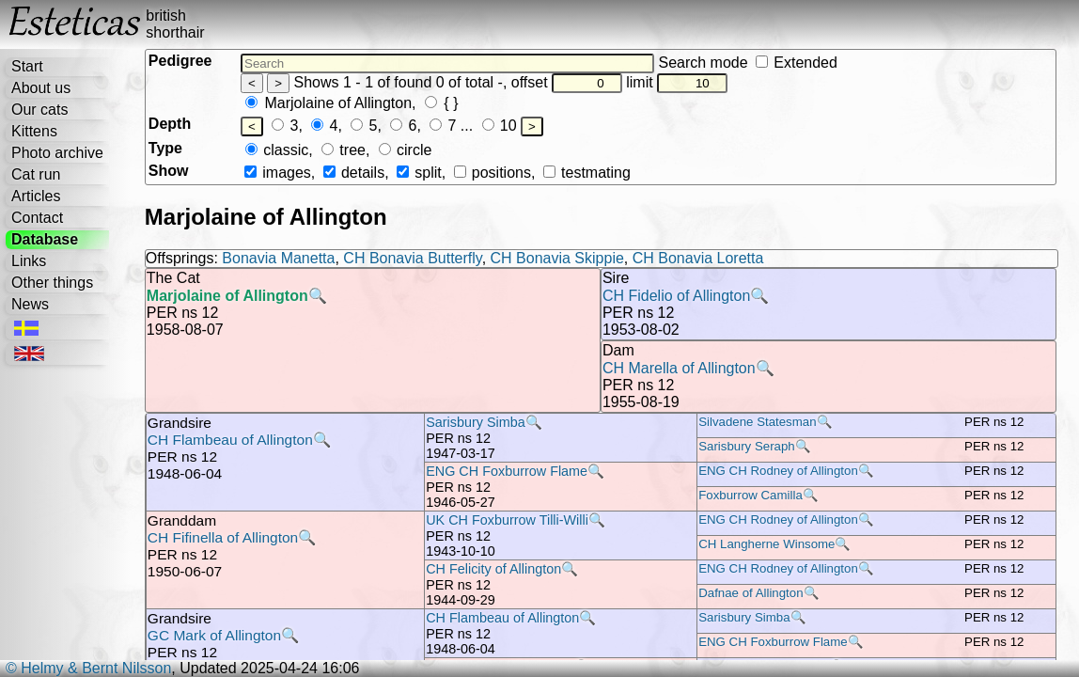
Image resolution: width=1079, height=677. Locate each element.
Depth (170, 124)
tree (343, 150)
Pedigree (180, 61)
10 (499, 126)
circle (405, 150)
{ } (442, 103)
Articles (35, 196)
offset (566, 82)
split (419, 173)
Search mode (747, 63)
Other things (52, 283)
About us (40, 88)
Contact (37, 218)
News (30, 304)
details (353, 173)
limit (676, 82)
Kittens (34, 131)
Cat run (35, 174)
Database (44, 239)
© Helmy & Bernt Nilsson (88, 668)
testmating (587, 173)
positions (492, 173)
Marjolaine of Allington (328, 103)
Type (165, 148)
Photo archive (57, 153)
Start (27, 66)
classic (276, 150)
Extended (796, 63)
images (277, 173)
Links (28, 261)
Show (169, 171)
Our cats (39, 110)
